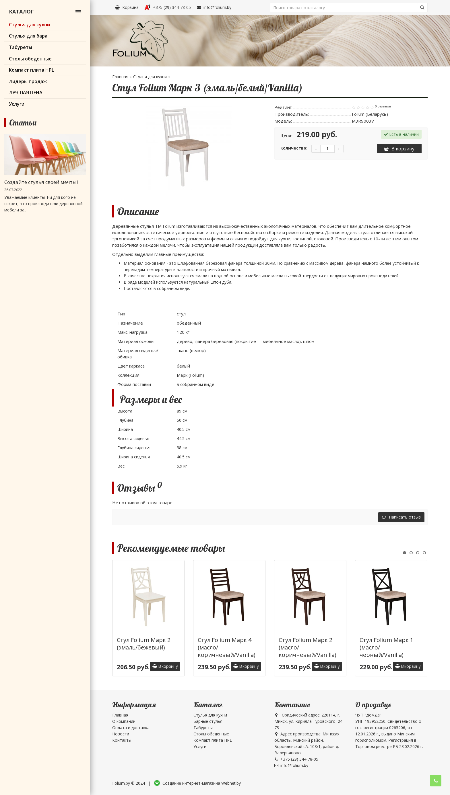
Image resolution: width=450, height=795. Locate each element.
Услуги (199, 746)
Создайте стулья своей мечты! (41, 182)
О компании (123, 721)
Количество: (293, 148)
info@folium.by (214, 7)
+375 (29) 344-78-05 (167, 7)
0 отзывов (383, 106)
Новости (120, 734)
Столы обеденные (211, 734)
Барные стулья (207, 721)
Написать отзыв (401, 517)
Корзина (127, 7)
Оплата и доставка (131, 727)
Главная (120, 76)
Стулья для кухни (150, 76)
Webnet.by (231, 783)
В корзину (399, 149)
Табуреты (203, 727)
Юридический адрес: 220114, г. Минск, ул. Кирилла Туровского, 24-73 (309, 721)
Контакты (121, 740)
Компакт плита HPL (212, 740)
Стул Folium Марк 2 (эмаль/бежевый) (143, 643)
